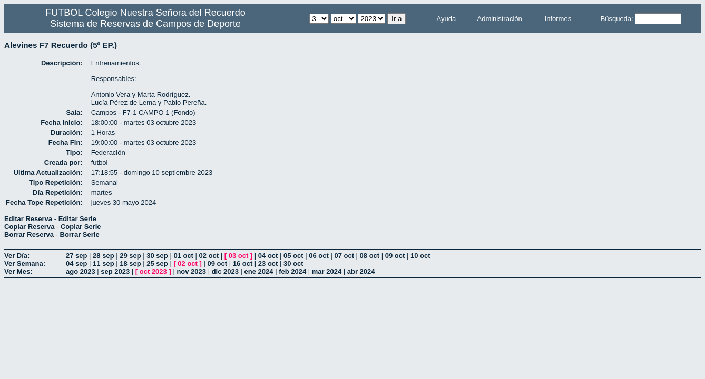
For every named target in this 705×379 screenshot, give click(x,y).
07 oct (344, 256)
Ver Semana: (24, 263)
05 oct (293, 256)
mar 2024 (326, 271)
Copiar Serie (81, 227)
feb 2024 (292, 271)
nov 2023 (191, 271)
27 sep (76, 256)
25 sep (157, 263)
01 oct (183, 256)
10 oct (420, 256)
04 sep (76, 263)
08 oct (370, 256)
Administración (499, 19)
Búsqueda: (617, 19)
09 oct (395, 256)
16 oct (243, 263)
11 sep (103, 263)
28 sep (103, 256)
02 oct (209, 256)
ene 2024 (258, 271)
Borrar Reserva (29, 234)
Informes (558, 19)
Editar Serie (77, 219)
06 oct (319, 256)
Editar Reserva (28, 219)
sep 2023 (115, 271)
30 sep (157, 256)
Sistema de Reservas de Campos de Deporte (145, 23)
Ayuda (446, 19)
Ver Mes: (18, 271)
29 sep (130, 256)
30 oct (293, 263)
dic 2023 (225, 271)
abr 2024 (361, 271)
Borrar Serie (80, 234)
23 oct (268, 263)
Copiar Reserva (29, 227)
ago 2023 (80, 271)
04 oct (268, 256)
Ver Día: (17, 256)
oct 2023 (153, 271)
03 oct (239, 256)
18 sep (130, 263)
